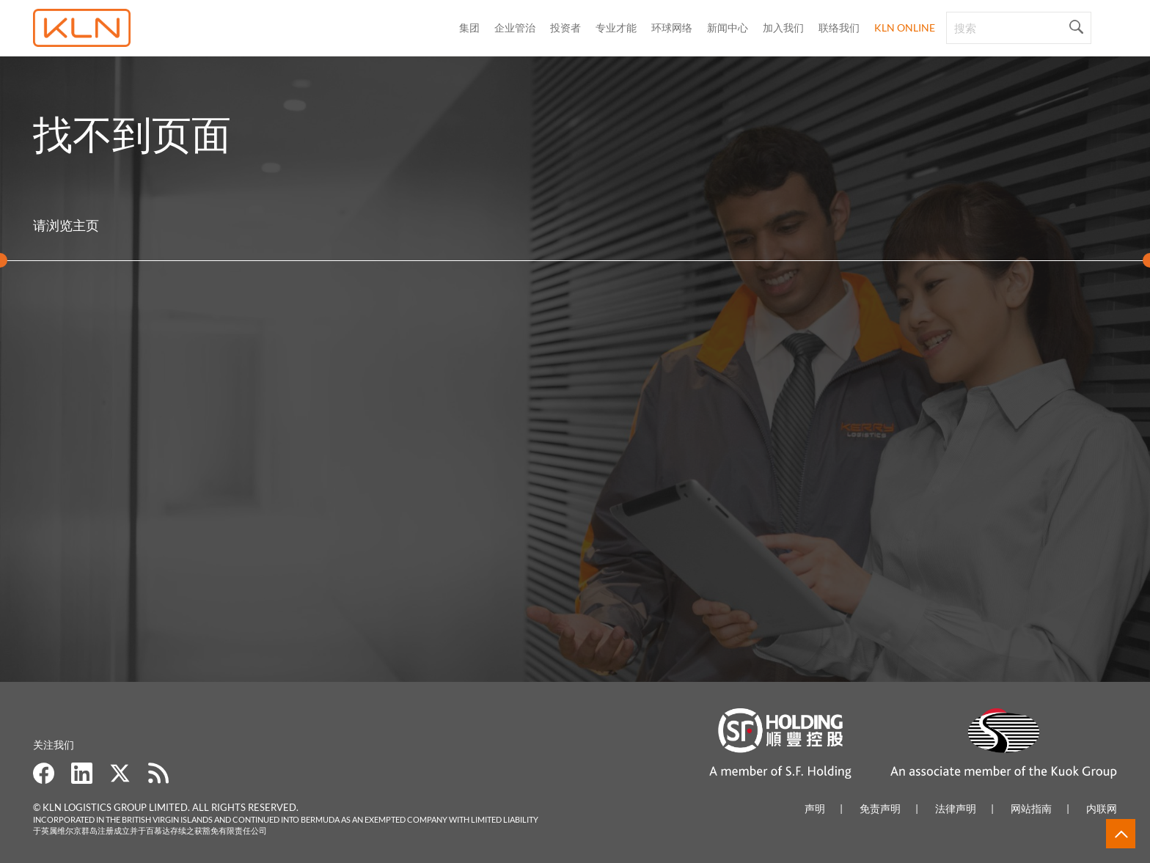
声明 (815, 808)
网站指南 (1031, 808)
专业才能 (616, 27)
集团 (469, 27)
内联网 (1101, 808)
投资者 (565, 27)
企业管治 (514, 27)
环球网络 (671, 27)
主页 (86, 225)
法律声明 (955, 808)
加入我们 (783, 27)
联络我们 (839, 27)
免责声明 (880, 808)
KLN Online (904, 27)
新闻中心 (727, 27)
